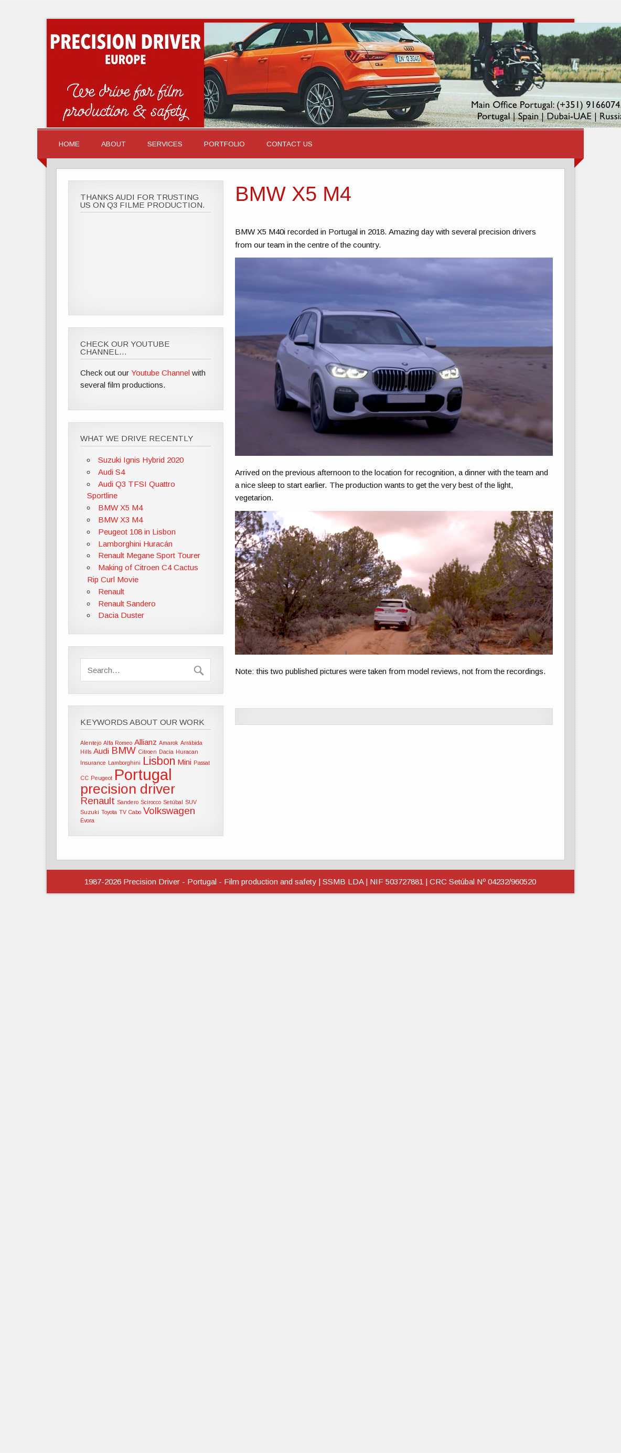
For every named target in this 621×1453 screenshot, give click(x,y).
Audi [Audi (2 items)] (101, 750)
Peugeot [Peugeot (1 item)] (101, 778)
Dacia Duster (121, 615)
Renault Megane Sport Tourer (149, 555)
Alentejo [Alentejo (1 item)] (90, 743)
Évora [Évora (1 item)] (87, 820)
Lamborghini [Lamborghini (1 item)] (124, 763)
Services (165, 144)
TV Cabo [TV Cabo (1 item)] (130, 812)
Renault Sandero (127, 603)
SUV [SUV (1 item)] (191, 802)
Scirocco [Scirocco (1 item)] (151, 802)
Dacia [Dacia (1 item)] (166, 752)
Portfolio (224, 144)
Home (69, 144)
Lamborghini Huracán (135, 543)
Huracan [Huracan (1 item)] (187, 752)
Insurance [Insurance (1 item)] (93, 763)
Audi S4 (111, 471)
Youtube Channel (160, 372)
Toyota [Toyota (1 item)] (109, 812)
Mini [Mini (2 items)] (184, 761)
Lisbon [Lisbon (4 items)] (159, 761)
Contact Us (289, 144)
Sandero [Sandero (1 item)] (127, 802)
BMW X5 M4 (120, 507)
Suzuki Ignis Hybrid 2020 (141, 459)
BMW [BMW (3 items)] (123, 750)
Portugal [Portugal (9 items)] (143, 774)
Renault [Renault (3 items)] (97, 800)
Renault (111, 591)
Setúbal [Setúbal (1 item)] (173, 802)
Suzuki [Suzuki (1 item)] (89, 812)
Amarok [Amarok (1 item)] (168, 743)
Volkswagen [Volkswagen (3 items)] (169, 810)
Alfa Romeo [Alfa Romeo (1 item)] (117, 743)
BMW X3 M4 (120, 519)
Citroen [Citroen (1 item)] (147, 752)
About (113, 144)
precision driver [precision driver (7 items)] (127, 789)
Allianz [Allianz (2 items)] (145, 742)
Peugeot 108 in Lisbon (137, 531)
